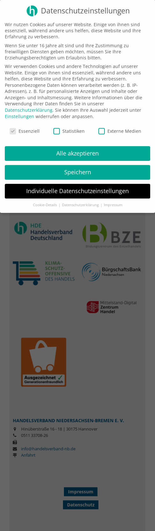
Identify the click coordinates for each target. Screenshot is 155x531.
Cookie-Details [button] (45, 200)
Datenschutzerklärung (28, 106)
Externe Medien (119, 127)
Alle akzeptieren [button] (77, 149)
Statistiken (69, 127)
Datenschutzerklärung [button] (81, 200)
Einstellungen (19, 112)
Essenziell (25, 127)
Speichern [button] (77, 168)
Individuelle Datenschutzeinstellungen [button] (77, 187)
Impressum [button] (113, 200)
